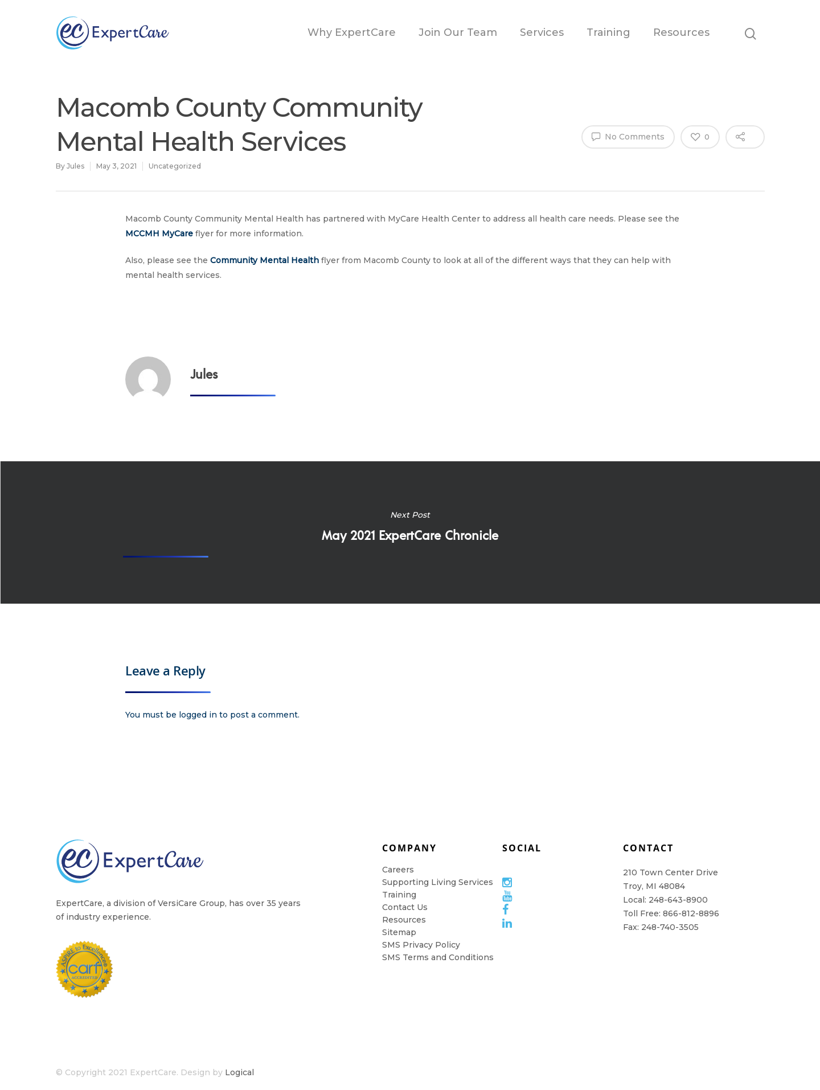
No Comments (628, 136)
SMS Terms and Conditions (438, 957)
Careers (398, 870)
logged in (198, 715)
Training (608, 32)
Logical (239, 1072)
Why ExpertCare (352, 32)
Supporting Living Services (437, 882)
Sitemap (399, 932)
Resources (681, 32)
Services (542, 32)
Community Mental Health (264, 260)
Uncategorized (175, 166)
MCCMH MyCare (159, 233)
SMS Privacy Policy (421, 945)
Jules (75, 166)
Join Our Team (458, 32)
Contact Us (405, 907)
